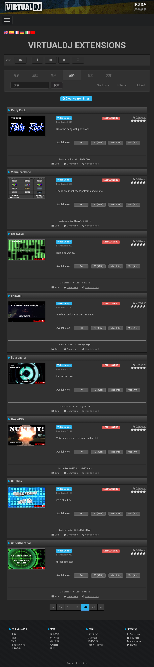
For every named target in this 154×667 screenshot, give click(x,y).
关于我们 (93, 634)
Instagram (134, 641)
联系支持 (55, 634)
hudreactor (18, 357)
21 (93, 607)
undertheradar (21, 543)
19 (77, 607)
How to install (92, 164)
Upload (140, 85)
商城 (13, 637)
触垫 (90, 75)
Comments (72, 164)
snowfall (16, 295)
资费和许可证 (18, 644)
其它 (109, 75)
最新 (16, 75)
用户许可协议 (95, 644)
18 (68, 607)
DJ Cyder (141, 117)
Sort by (103, 85)
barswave (17, 233)
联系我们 (93, 637)
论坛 (52, 648)
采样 (72, 75)
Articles (54, 644)
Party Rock (18, 110)
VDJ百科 (54, 641)
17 (60, 607)
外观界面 (16, 648)
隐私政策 (93, 641)
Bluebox (16, 481)
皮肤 (35, 75)
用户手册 (55, 637)
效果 (53, 75)
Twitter (132, 644)
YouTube (133, 637)
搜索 (57, 85)
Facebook (133, 634)
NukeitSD (17, 419)
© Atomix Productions (77, 663)
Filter (122, 85)
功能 (13, 641)
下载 (13, 634)
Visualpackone (21, 172)
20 (85, 607)
